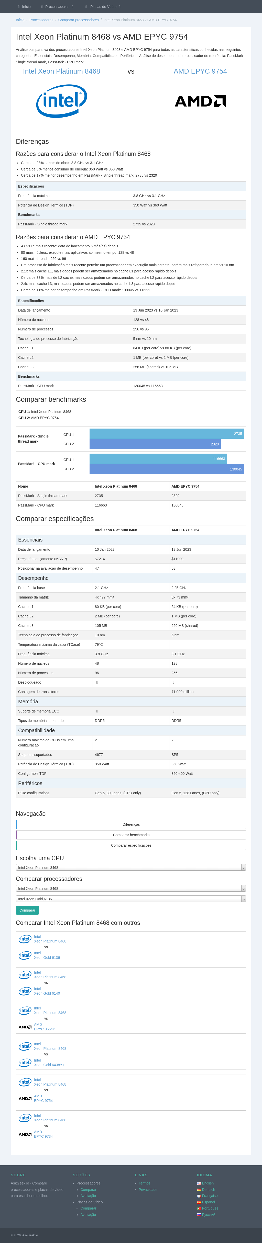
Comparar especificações (131, 845)
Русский (208, 1215)
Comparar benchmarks (131, 835)
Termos (144, 1183)
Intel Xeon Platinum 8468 (61, 71)
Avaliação (88, 1196)
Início (24, 7)
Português (210, 1208)
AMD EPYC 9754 (200, 71)
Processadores (57, 7)
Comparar (27, 910)
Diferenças (131, 824)
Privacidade (148, 1190)
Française (209, 1196)
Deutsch (208, 1190)
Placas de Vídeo (103, 7)
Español (208, 1202)
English (208, 1183)
